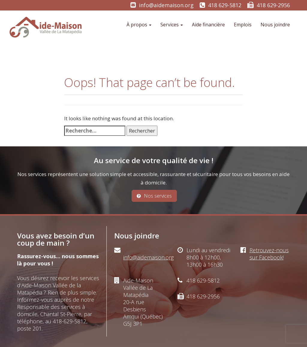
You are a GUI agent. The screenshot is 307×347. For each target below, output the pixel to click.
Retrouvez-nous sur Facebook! (269, 254)
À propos (139, 24)
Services (171, 24)
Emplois (243, 24)
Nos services (154, 196)
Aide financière (208, 24)
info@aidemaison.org (166, 5)
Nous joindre (275, 24)
